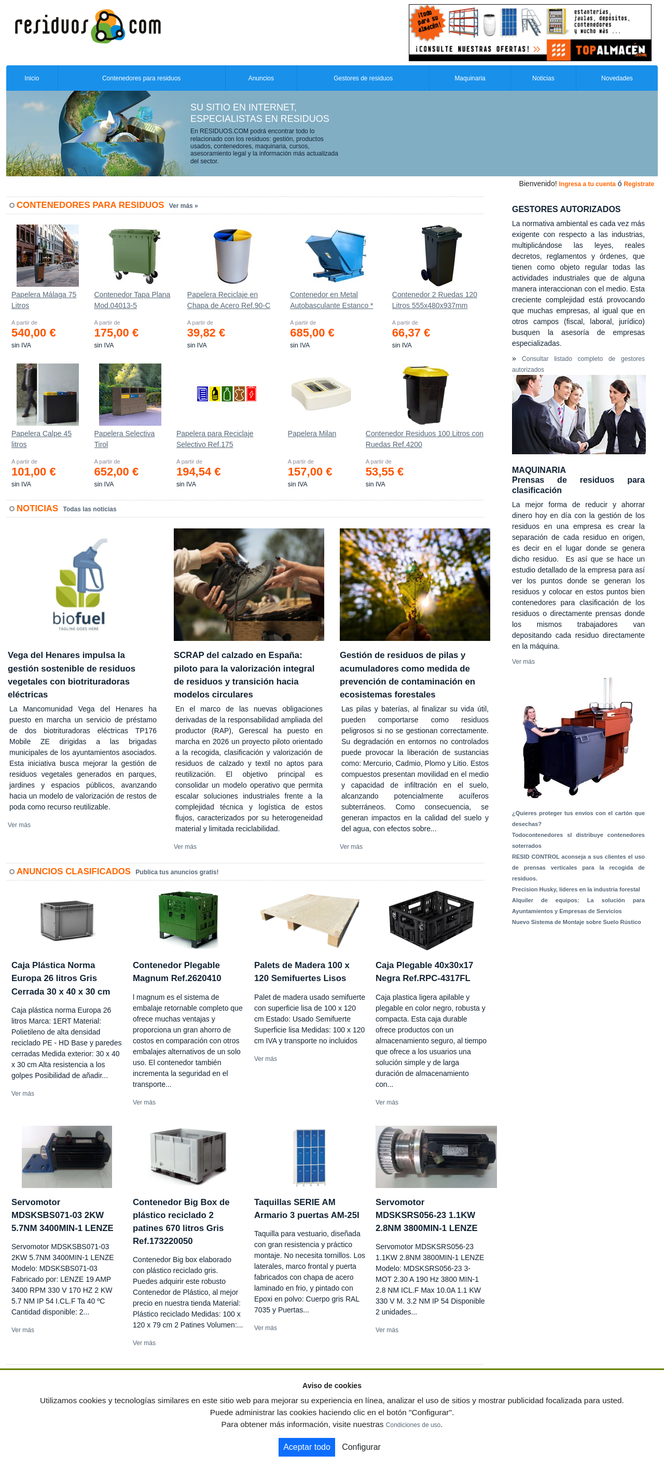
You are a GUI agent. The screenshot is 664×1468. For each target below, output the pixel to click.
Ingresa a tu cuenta (587, 184)
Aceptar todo (306, 1447)
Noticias (543, 78)
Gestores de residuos (363, 78)
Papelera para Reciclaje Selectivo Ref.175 (215, 439)
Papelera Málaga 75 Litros (43, 300)
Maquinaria (469, 78)
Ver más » (183, 205)
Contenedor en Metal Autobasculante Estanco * (331, 300)
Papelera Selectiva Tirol (124, 439)
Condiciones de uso (413, 1425)
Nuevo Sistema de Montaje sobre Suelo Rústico (576, 922)
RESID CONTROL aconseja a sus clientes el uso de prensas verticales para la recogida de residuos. (578, 868)
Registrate (639, 184)
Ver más (19, 825)
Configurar (361, 1447)
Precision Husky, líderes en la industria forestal (576, 889)
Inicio (31, 78)
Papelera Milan (312, 433)
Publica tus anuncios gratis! (176, 872)
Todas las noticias (90, 509)
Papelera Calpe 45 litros (41, 439)
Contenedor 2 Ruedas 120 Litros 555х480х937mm (434, 300)
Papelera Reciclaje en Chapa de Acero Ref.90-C (228, 300)
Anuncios (261, 78)
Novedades (617, 78)
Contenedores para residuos (141, 78)
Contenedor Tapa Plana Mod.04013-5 (132, 300)
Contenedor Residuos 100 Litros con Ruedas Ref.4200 (424, 439)
